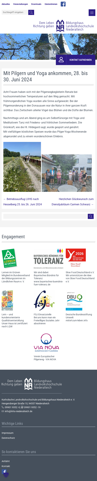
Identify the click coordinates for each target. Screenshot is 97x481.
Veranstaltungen (20, 4)
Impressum (7, 433)
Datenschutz (8, 438)
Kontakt (6, 466)
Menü (92, 12)
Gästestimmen (51, 4)
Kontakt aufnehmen (81, 60)
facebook (63, 4)
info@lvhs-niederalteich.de (18, 411)
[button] (6, 475)
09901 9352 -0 (12, 407)
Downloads (36, 4)
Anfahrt (6, 461)
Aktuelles (6, 4)
